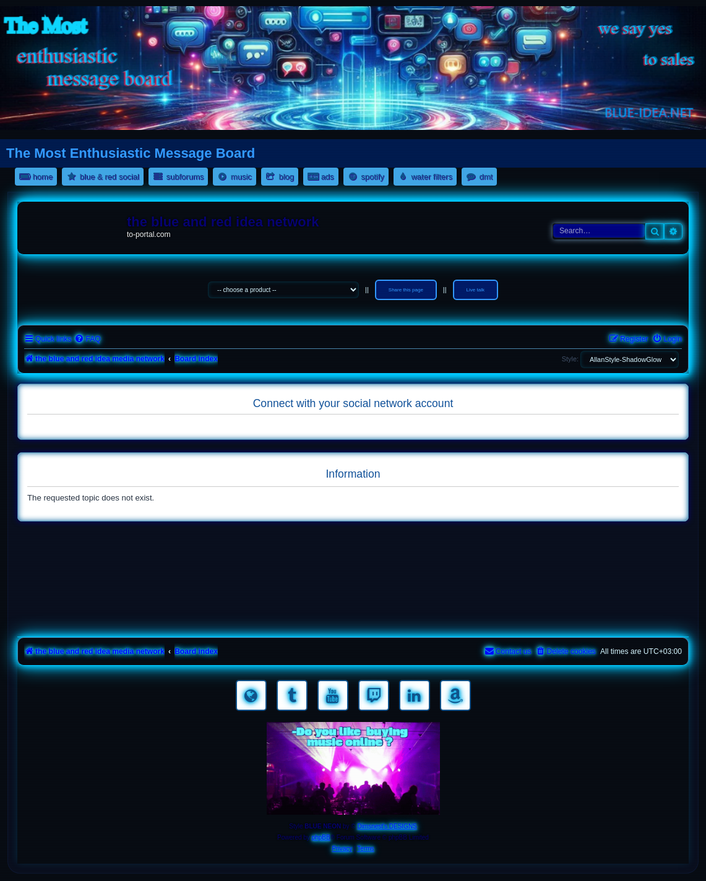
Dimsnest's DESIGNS (386, 826)
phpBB (321, 837)
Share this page (406, 290)
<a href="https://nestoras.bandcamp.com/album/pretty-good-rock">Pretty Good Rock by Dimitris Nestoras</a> (353, 616)
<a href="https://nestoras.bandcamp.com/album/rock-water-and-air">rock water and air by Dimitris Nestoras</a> (353, 582)
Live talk (475, 290)
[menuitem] (87, 339)
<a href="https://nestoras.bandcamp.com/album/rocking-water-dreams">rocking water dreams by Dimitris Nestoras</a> (353, 547)
